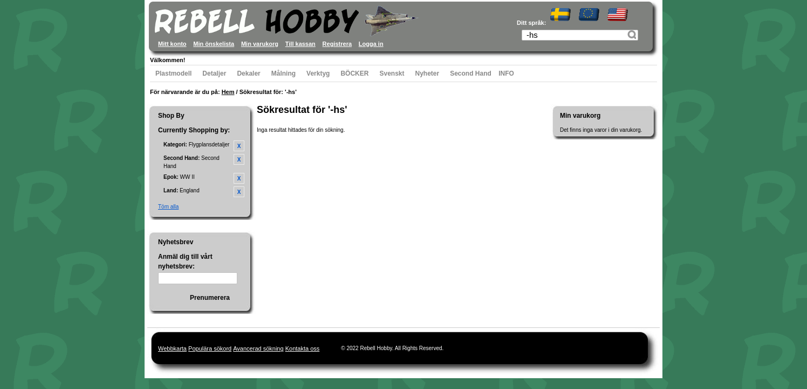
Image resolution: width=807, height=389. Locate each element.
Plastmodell (173, 73)
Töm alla (168, 207)
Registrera (337, 44)
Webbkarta (172, 348)
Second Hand (470, 73)
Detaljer (214, 73)
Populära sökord (209, 348)
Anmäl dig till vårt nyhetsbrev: (185, 261)
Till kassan (300, 44)
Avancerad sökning (258, 348)
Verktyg (318, 73)
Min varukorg (259, 44)
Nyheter (427, 73)
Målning (283, 73)
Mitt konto (172, 44)
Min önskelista (213, 44)
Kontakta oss (302, 348)
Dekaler (248, 73)
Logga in (371, 44)
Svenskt (391, 73)
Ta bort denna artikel (239, 145)
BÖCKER (354, 73)
